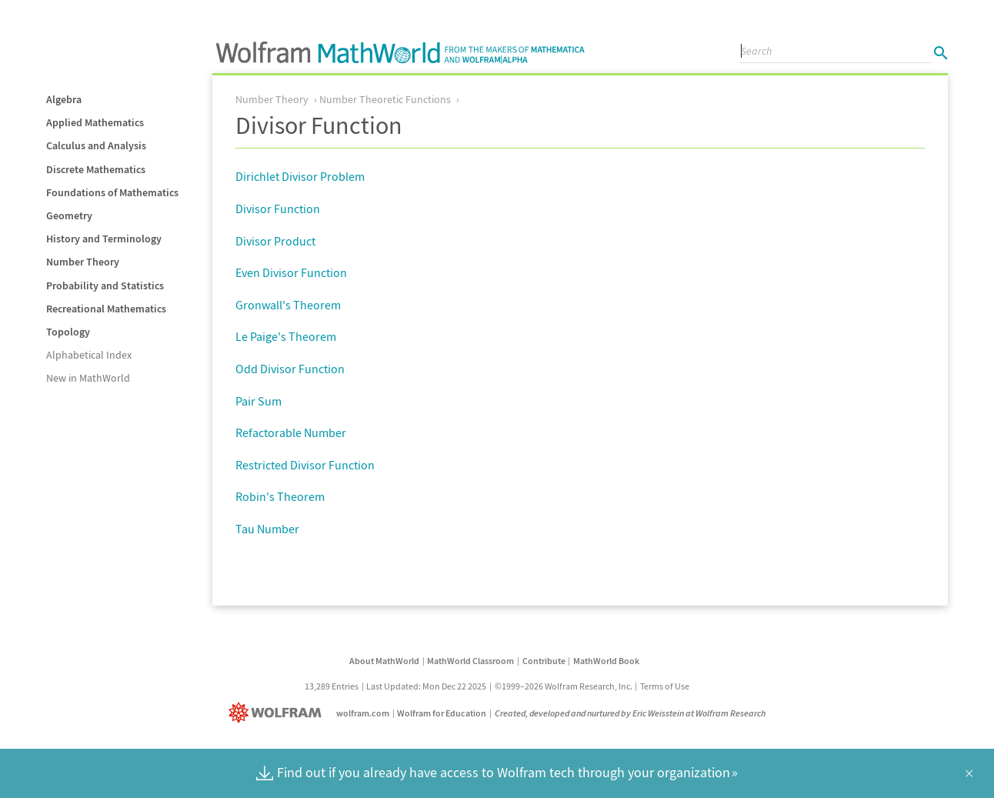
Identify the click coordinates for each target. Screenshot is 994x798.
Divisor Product (275, 241)
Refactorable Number (290, 432)
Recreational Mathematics (106, 309)
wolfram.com (362, 713)
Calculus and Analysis (96, 145)
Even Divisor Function (291, 272)
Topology (68, 332)
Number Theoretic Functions (385, 99)
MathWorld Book (606, 660)
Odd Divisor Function (290, 368)
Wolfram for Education (441, 713)
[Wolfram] (278, 713)
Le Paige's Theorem (285, 336)
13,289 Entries (332, 686)
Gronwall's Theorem (288, 304)
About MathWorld (384, 660)
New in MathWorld (88, 378)
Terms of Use (664, 686)
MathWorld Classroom (470, 660)
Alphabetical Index (89, 355)
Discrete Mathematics (95, 169)
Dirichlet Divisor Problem (300, 176)
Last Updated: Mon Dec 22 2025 (426, 686)
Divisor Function (277, 208)
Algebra (64, 99)
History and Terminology (104, 238)
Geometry (69, 215)
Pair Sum (258, 401)
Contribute (543, 660)
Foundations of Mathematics (112, 192)
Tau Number (267, 528)
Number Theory (82, 262)
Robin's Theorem (280, 496)
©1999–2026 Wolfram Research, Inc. (563, 686)
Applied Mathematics (95, 122)
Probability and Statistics (105, 285)
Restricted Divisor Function (305, 464)
